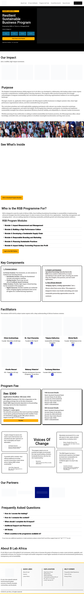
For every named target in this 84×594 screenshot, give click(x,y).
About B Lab (23, 3)
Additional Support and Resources (18, 526)
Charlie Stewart (11, 370)
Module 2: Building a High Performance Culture (23, 230)
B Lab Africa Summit (56, 3)
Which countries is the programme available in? (23, 534)
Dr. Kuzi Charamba (32, 338)
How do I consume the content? (17, 518)
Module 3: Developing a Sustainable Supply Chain (24, 234)
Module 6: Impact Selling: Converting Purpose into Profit (26, 246)
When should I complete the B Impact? (19, 522)
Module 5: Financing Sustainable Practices (21, 242)
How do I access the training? (16, 514)
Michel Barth (73, 338)
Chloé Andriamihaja (11, 338)
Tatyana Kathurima (52, 338)
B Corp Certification (32, 3)
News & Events (66, 3)
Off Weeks (9, 530)
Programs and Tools (44, 3)
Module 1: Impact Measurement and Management (24, 225)
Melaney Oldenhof (31, 370)
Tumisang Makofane (52, 370)
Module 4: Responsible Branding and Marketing (23, 238)
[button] (42, 226)
